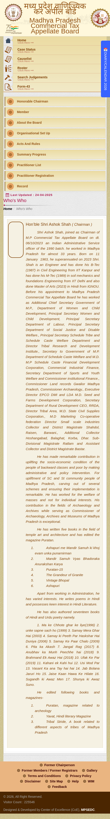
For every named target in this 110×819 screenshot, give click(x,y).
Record (17, 186)
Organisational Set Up (28, 133)
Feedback (59, 787)
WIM (91, 781)
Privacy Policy (80, 776)
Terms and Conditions (44, 776)
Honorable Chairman (27, 101)
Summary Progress (26, 154)
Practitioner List (24, 165)
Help (75, 781)
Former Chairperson (59, 765)
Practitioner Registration (30, 175)
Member (18, 112)
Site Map (56, 781)
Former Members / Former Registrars (50, 770)
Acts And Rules (23, 144)
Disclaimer (33, 781)
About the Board (24, 122)
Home (7, 209)
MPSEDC (87, 810)
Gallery (92, 770)
